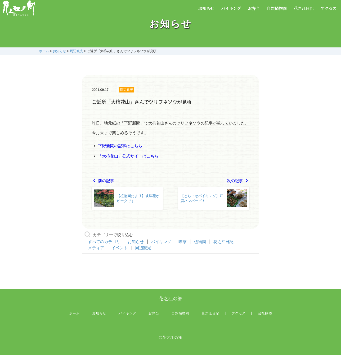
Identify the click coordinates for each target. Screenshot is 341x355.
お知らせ (206, 8)
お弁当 (254, 8)
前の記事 (103, 181)
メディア (96, 248)
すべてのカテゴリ (104, 242)
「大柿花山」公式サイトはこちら (128, 156)
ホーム (74, 313)
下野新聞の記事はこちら (120, 146)
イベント (120, 248)
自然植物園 (277, 8)
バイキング (231, 8)
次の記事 (238, 181)
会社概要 (265, 313)
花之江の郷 (170, 298)
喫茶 (183, 242)
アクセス (329, 8)
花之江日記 (304, 8)
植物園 (200, 242)
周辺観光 (126, 90)
